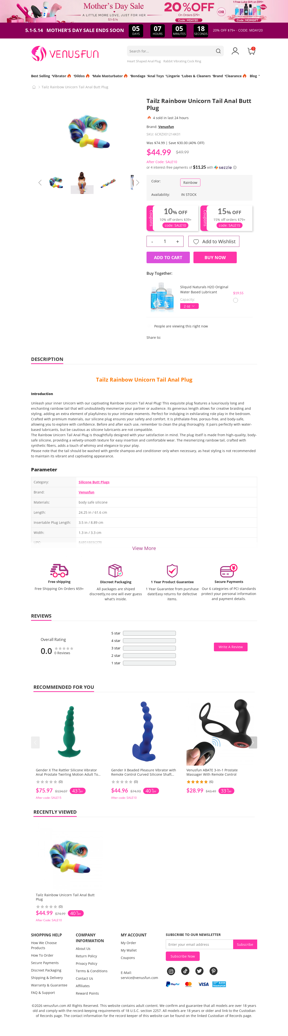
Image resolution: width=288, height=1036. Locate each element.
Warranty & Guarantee (49, 985)
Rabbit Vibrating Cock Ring (182, 61)
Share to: (154, 337)
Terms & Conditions (92, 971)
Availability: (160, 194)
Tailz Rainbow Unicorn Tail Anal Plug (144, 379)
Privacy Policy (86, 963)
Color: (156, 181)
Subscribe (245, 944)
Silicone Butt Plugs (94, 482)
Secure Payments (45, 962)
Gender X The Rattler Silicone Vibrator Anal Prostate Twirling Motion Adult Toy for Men (68, 774)
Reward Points (87, 993)
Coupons (128, 957)
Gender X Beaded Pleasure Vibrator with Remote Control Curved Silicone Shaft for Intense (143, 774)
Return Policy (86, 956)
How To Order (42, 955)
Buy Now (215, 257)
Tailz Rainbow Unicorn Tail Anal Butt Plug (65, 897)
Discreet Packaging (46, 970)
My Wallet (129, 950)
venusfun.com (54, 1005)
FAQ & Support (43, 992)
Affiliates (83, 986)
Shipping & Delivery (47, 977)
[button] (253, 742)
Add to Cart (168, 257)
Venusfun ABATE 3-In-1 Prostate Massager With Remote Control (212, 772)
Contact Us (84, 978)
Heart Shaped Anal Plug (144, 61)
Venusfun (166, 126)
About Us (83, 948)
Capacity (187, 299)
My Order (128, 942)
